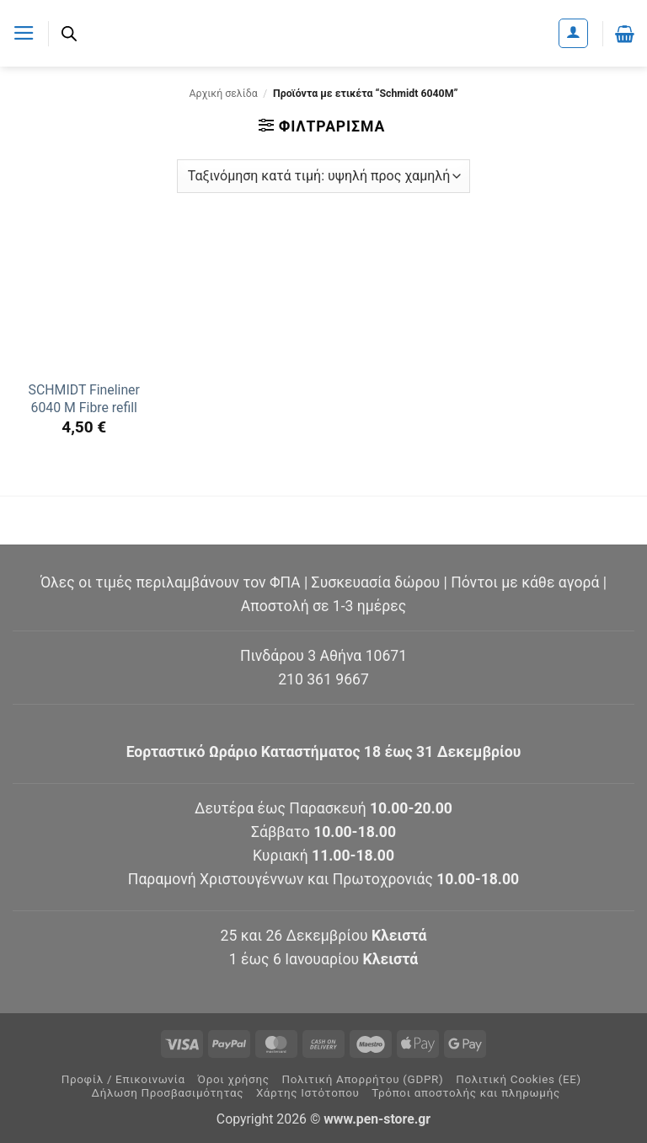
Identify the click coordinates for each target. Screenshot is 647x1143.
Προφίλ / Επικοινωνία (123, 1079)
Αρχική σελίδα (224, 93)
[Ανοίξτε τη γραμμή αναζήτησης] (69, 33)
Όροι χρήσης (234, 1079)
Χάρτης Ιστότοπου (308, 1093)
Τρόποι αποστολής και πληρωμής (466, 1093)
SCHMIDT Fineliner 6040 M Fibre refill (84, 399)
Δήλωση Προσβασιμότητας (168, 1093)
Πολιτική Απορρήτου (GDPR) (362, 1079)
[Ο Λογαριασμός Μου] (573, 33)
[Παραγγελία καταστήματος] (323, 176)
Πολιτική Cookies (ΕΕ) (518, 1079)
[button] (24, 33)
